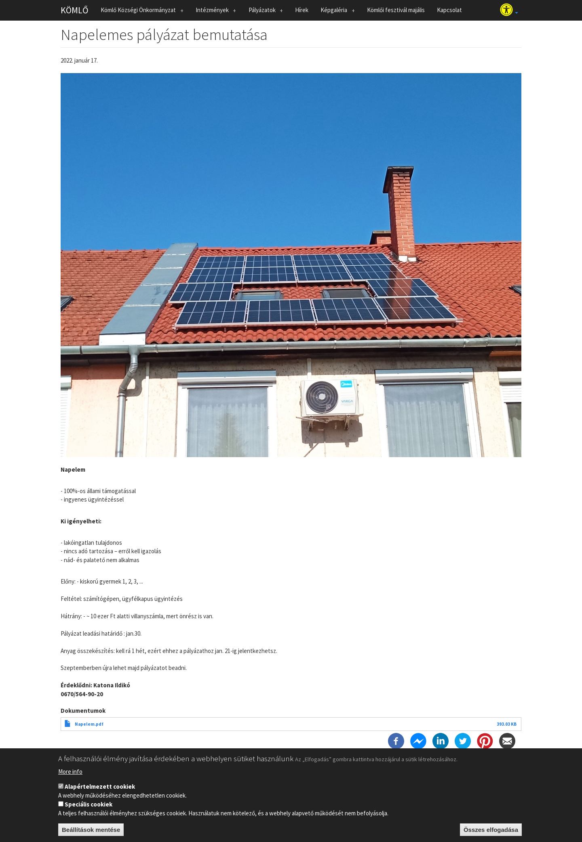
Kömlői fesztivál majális (396, 10)
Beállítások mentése (91, 832)
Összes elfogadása (491, 832)
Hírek (301, 10)
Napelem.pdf (89, 724)
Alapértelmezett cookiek (100, 790)
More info (70, 775)
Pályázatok (263, 11)
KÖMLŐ (75, 10)
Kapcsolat (449, 10)
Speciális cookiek (88, 807)
